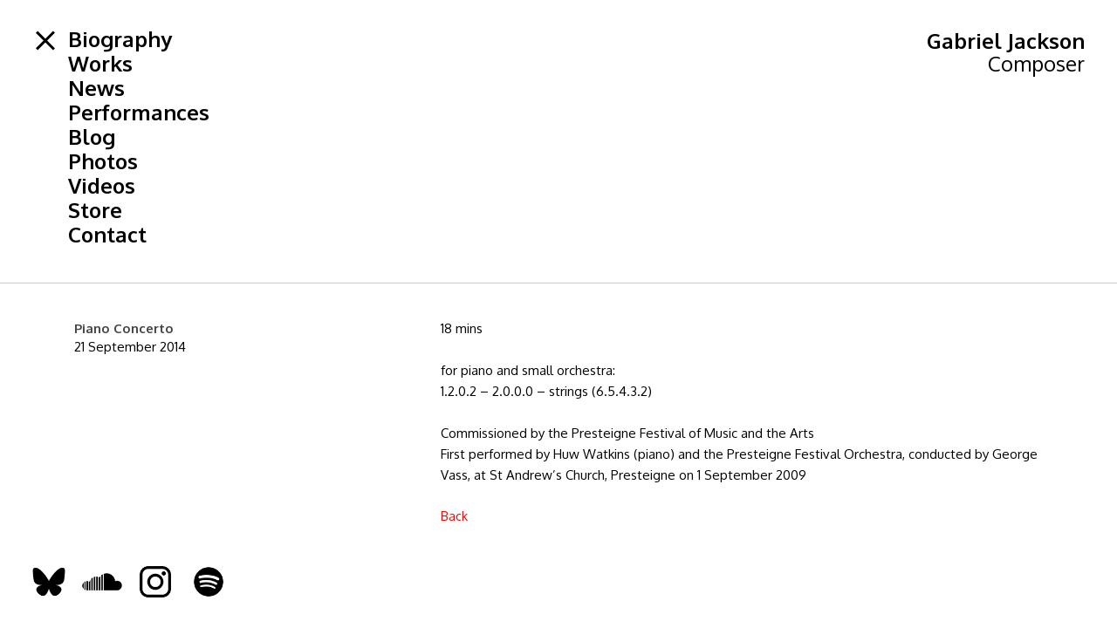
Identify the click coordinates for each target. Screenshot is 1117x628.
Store (95, 210)
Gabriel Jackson (1006, 40)
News (96, 88)
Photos (103, 161)
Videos (101, 186)
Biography (120, 39)
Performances (138, 112)
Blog (91, 137)
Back (454, 516)
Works (100, 63)
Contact (107, 234)
